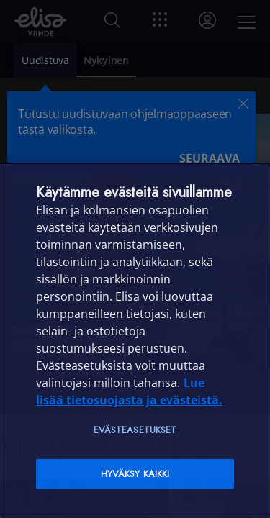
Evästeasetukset (135, 430)
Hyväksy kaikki (135, 474)
